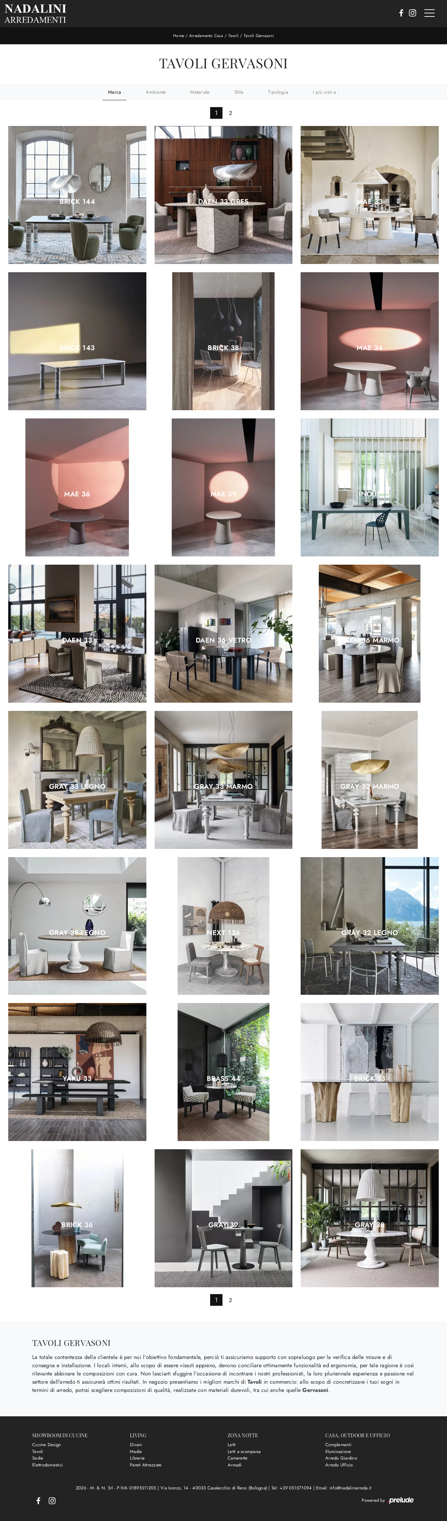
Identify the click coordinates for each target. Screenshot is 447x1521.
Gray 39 (223, 1225)
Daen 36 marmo (369, 640)
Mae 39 (223, 494)
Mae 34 (370, 348)
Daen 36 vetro (223, 640)
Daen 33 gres (223, 202)
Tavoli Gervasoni (259, 36)
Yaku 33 (77, 1079)
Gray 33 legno (77, 787)
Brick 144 (77, 202)
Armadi (235, 1465)
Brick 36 (77, 1225)
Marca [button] (114, 92)
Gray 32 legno (369, 933)
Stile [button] (238, 92)
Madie (136, 1451)
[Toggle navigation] (429, 13)
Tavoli (233, 36)
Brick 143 (77, 348)
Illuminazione (338, 1451)
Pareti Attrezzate (145, 1465)
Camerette (237, 1458)
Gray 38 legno (77, 933)
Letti (231, 1444)
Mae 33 (370, 202)
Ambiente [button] (156, 92)
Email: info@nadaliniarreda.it (343, 1488)
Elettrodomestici (47, 1465)
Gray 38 (370, 1225)
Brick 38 (223, 348)
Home (178, 36)
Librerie (137, 1458)
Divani (136, 1444)
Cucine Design (46, 1444)
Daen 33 (77, 640)
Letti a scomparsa (244, 1451)
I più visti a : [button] (326, 92)
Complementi (338, 1444)
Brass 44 (223, 1079)
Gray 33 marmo (223, 787)
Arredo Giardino (341, 1458)
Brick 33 (369, 1079)
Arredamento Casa (206, 36)
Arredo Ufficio (339, 1465)
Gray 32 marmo (369, 787)
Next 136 (223, 933)
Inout (370, 494)
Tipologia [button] (278, 92)
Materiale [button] (199, 92)
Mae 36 (77, 494)
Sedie (37, 1458)
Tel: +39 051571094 (292, 1488)
